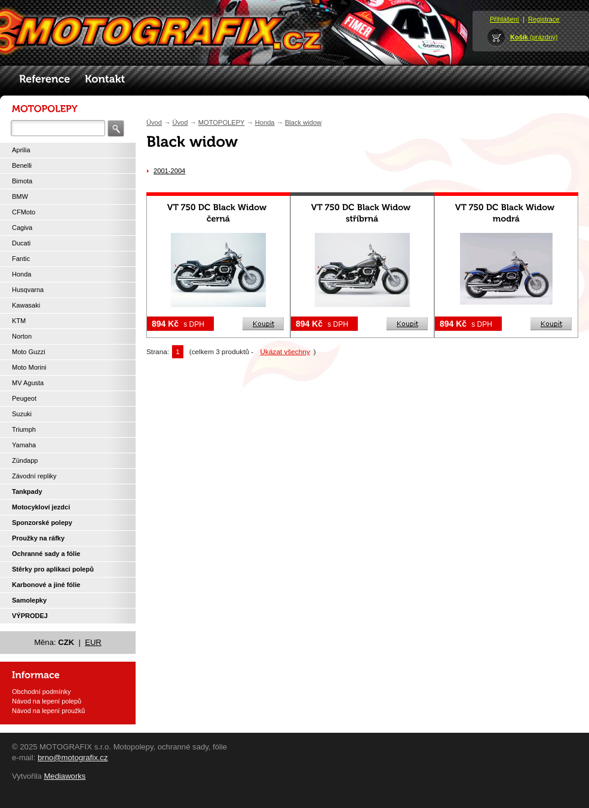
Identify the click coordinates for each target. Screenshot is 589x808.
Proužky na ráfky (38, 538)
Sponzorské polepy (42, 522)
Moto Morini (29, 367)
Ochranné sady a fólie (46, 553)
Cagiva (22, 227)
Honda (21, 274)
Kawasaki (26, 305)
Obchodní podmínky (41, 691)
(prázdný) (534, 37)
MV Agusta (28, 382)
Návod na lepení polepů (46, 701)
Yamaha (24, 444)
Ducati (21, 243)
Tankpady (27, 491)
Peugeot (24, 398)
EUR (93, 642)
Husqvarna (28, 289)
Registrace (544, 19)
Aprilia (21, 149)
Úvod (154, 122)
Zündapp (25, 460)
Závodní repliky (34, 476)
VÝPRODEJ (30, 615)
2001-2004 (169, 170)
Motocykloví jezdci (41, 507)
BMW (20, 196)
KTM (19, 320)
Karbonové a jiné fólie (46, 584)
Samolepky (29, 600)
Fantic (21, 258)
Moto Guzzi (28, 351)
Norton (22, 336)
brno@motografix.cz (73, 757)
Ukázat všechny (285, 352)
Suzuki (22, 413)
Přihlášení (504, 19)
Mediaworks (64, 776)
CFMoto (23, 212)
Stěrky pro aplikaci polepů (53, 569)
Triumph (24, 429)
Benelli (22, 165)
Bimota (22, 181)
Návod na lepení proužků (48, 710)
